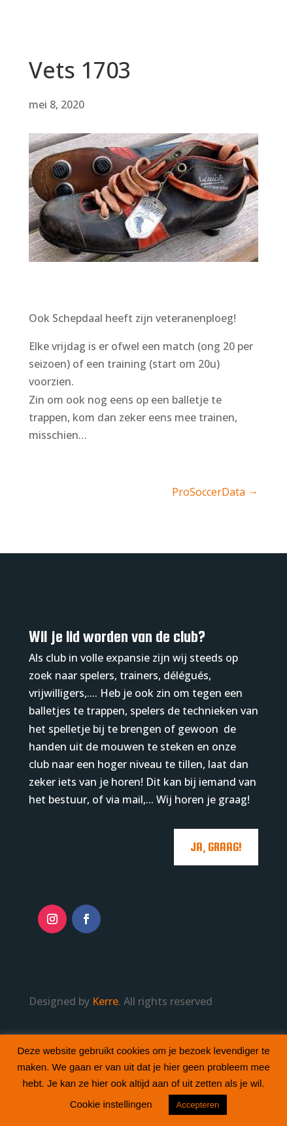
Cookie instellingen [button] (111, 1104)
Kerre (105, 1001)
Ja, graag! (216, 847)
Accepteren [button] (198, 1105)
